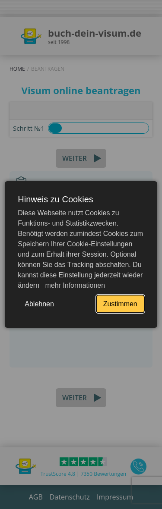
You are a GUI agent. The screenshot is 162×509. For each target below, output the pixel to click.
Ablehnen (39, 304)
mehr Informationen (74, 285)
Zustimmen (120, 304)
